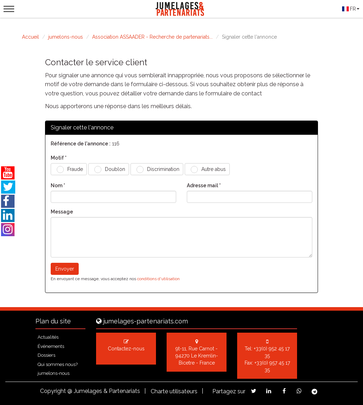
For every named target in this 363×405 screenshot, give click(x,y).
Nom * (58, 185)
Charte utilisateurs (174, 391)
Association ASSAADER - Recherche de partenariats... (152, 37)
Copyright (53, 391)
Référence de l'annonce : (81, 143)
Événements (51, 346)
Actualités (48, 337)
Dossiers (46, 355)
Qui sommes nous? (58, 364)
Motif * (59, 158)
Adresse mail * (204, 185)
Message (62, 212)
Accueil (30, 37)
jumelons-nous (65, 37)
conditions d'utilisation (158, 278)
